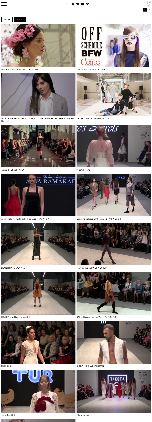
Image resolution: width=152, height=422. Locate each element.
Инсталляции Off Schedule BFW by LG (114, 96)
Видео (20, 20)
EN (149, 9)
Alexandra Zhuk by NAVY (38, 148)
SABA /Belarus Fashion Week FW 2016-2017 (114, 294)
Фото (7, 20)
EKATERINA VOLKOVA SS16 (38, 245)
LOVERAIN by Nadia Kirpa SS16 (38, 294)
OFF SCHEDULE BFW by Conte (114, 47)
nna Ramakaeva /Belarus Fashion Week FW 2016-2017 (38, 197)
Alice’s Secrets (114, 148)
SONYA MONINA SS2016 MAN (114, 343)
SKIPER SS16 (38, 343)
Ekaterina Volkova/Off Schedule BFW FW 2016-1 (114, 197)
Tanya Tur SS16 (38, 392)
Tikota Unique (114, 392)
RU (145, 9)
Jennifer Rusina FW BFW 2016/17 (114, 245)
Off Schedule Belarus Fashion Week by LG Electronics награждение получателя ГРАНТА (38, 97)
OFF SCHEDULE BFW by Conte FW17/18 (38, 47)
